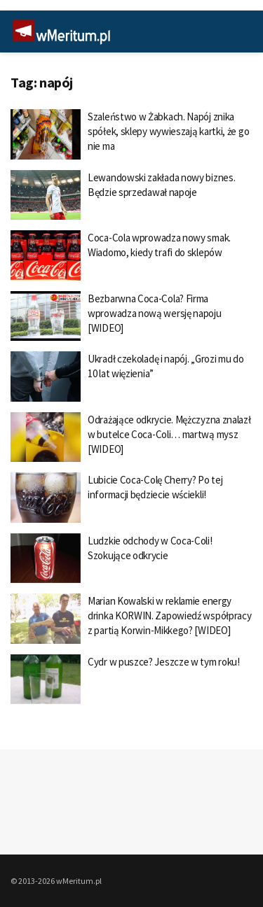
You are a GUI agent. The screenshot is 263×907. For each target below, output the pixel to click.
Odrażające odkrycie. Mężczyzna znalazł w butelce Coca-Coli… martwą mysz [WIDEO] (169, 434)
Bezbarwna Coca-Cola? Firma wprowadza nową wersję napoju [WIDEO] (155, 313)
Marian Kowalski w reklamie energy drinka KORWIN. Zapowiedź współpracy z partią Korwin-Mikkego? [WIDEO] (170, 615)
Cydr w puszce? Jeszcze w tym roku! (164, 661)
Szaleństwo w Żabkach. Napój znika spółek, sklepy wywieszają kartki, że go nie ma (168, 131)
